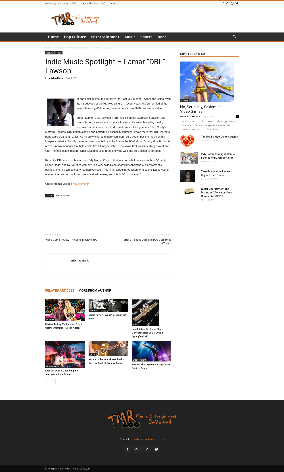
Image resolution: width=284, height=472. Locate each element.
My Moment (81, 183)
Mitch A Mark (56, 78)
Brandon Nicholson (190, 116)
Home (53, 36)
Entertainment (105, 36)
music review (63, 195)
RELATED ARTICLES (60, 290)
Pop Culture (75, 36)
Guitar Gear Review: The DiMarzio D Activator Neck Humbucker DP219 (216, 192)
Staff (103, 3)
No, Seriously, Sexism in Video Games (200, 109)
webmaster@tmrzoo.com (149, 439)
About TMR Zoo (90, 3)
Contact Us (114, 3)
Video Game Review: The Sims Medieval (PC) (72, 239)
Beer (162, 36)
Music (130, 36)
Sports (146, 36)
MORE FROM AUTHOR (94, 290)
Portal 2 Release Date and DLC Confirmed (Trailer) (146, 241)
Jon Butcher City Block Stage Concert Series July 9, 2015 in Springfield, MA (147, 333)
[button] (234, 37)
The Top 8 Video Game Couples (219, 136)
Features (59, 47)
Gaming (184, 100)
